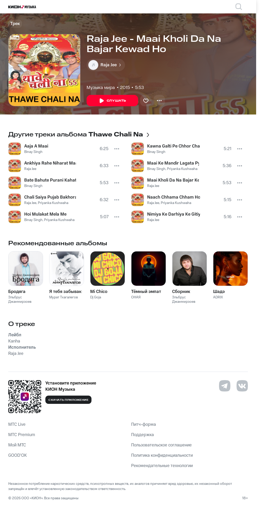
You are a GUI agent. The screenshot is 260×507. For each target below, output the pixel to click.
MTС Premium (21, 435)
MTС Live (17, 424)
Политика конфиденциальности (162, 455)
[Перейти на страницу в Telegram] (224, 385)
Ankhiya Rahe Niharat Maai (50, 163)
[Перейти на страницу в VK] (242, 385)
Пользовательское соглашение (161, 445)
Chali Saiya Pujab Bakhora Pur (50, 197)
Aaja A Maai (36, 146)
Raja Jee (30, 168)
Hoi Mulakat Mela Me (45, 214)
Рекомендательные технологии (162, 466)
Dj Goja (95, 297)
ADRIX (218, 297)
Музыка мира (101, 88)
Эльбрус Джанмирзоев (19, 299)
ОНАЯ (136, 297)
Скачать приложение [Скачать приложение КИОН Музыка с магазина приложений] (68, 400)
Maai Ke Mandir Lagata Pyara (173, 163)
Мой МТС (17, 445)
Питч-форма (143, 424)
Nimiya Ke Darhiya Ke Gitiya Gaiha (173, 214)
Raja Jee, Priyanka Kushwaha (46, 203)
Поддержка (142, 435)
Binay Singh (33, 151)
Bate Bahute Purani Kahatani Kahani (50, 180)
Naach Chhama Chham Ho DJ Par (173, 197)
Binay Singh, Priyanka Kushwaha (49, 220)
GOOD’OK (17, 455)
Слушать (112, 101)
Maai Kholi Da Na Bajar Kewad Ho (173, 180)
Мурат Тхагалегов (63, 297)
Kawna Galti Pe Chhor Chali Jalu (173, 146)
